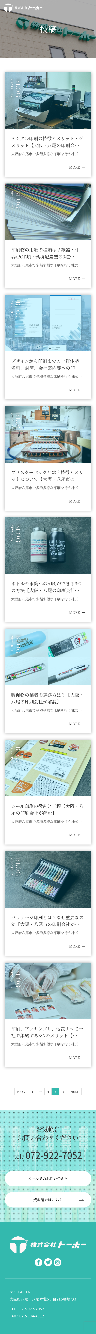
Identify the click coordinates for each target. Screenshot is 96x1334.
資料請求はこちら (48, 1199)
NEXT (75, 1091)
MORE (74, 167)
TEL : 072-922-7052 (27, 1308)
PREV (21, 1091)
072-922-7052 (48, 1155)
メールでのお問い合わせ (48, 1178)
